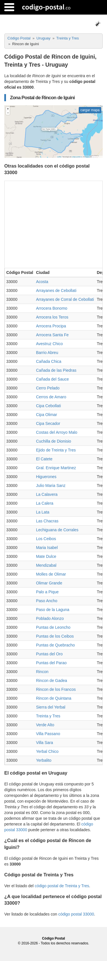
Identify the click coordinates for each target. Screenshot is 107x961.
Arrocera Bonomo (51, 308)
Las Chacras (47, 521)
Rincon (42, 671)
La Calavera (47, 494)
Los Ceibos (46, 538)
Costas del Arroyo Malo (56, 432)
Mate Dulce (46, 556)
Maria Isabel (47, 547)
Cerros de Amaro (51, 397)
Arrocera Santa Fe (52, 335)
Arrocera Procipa (51, 326)
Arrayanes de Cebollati (56, 290)
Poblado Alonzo (50, 618)
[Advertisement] (53, 224)
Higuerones (46, 476)
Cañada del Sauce (52, 379)
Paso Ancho (46, 600)
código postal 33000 (76, 914)
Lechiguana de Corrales (57, 530)
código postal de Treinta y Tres (62, 886)
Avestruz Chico (49, 343)
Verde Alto (45, 725)
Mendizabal (46, 565)
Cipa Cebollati (48, 405)
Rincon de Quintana (53, 698)
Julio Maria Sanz (51, 485)
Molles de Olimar (51, 574)
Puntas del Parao (51, 662)
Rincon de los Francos (56, 689)
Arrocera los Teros (52, 317)
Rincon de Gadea (51, 680)
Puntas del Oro (49, 654)
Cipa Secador (48, 423)
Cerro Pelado (48, 388)
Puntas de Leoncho (53, 627)
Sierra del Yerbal (50, 707)
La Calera (44, 503)
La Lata (42, 512)
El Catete (44, 459)
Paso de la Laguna (52, 609)
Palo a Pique (47, 592)
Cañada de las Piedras (56, 370)
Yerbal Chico (47, 751)
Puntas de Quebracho (55, 645)
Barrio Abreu (47, 352)
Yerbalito (43, 760)
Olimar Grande (49, 583)
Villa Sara (44, 742)
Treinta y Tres (48, 716)
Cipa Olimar (46, 414)
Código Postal (53, 938)
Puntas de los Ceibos (55, 636)
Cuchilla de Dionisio (53, 441)
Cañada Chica (48, 361)
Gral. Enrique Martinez (56, 467)
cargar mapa (90, 110)
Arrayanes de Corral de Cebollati (65, 299)
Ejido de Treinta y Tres (56, 450)
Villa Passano (48, 733)
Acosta (42, 281)
